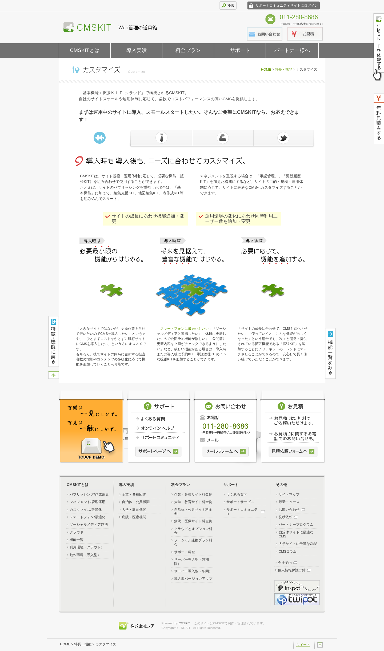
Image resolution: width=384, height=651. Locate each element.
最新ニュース (289, 502)
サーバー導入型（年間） (193, 571)
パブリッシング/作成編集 (89, 494)
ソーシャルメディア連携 (89, 525)
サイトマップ (289, 494)
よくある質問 (236, 494)
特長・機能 (283, 69)
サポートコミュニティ (242, 512)
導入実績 (136, 50)
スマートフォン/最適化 (87, 517)
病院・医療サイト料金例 (193, 521)
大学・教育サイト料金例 (193, 502)
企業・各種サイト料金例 (193, 494)
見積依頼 (286, 517)
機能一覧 (76, 540)
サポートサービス (240, 502)
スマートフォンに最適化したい (184, 329)
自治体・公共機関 (136, 502)
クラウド (76, 532)
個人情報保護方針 (292, 570)
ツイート (303, 645)
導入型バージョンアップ (193, 579)
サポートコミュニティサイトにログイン (286, 5)
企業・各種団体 (134, 494)
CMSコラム (288, 551)
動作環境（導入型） (85, 555)
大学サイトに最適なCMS (298, 544)
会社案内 (285, 563)
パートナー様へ (292, 50)
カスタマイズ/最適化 (86, 510)
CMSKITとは (84, 50)
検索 (230, 5)
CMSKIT (184, 623)
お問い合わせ (289, 510)
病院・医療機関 (134, 517)
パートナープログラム (296, 525)
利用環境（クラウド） (87, 547)
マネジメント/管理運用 (87, 502)
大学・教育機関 (134, 510)
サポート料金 (184, 552)
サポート (240, 50)
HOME (266, 69)
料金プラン (188, 50)
